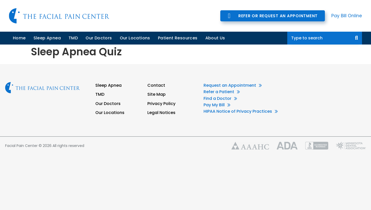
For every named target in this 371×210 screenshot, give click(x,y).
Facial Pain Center (59, 15)
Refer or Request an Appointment (278, 16)
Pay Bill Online (346, 16)
